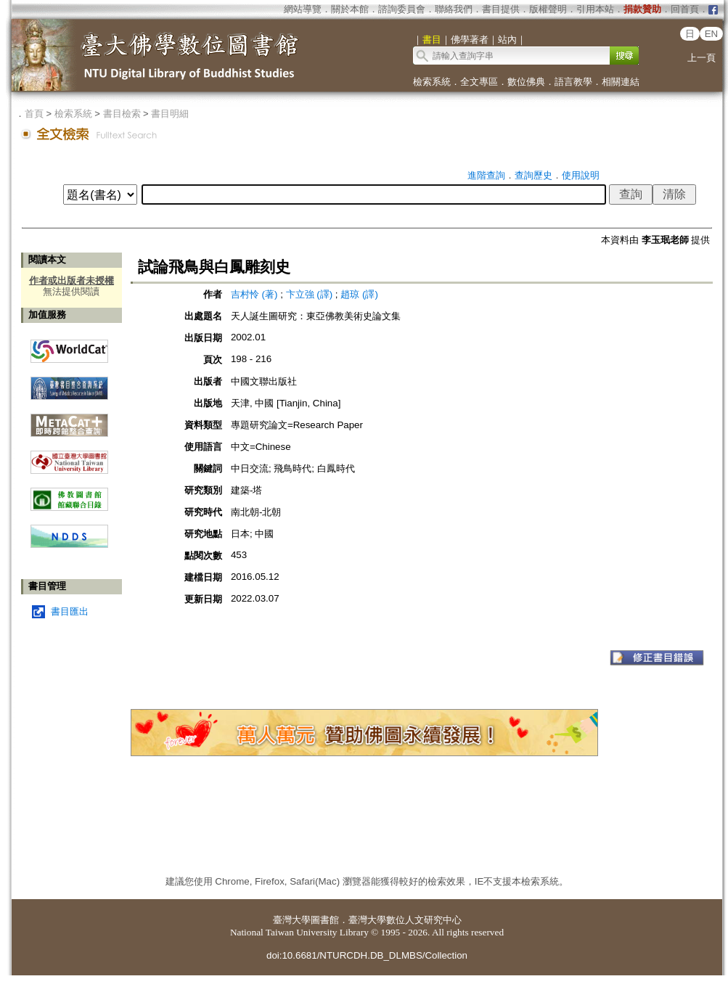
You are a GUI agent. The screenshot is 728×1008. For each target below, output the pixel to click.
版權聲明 (548, 9)
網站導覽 (303, 9)
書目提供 (501, 9)
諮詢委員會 (401, 9)
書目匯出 (70, 611)
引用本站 (595, 9)
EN (712, 33)
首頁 (34, 113)
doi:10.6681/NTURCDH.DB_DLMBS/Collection (366, 955)
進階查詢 (486, 175)
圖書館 (325, 919)
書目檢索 (122, 113)
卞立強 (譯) (309, 294)
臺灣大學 (292, 919)
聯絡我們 (454, 9)
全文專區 (479, 81)
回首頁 (685, 9)
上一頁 (701, 57)
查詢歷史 (533, 175)
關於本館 (350, 9)
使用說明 (581, 175)
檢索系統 (432, 81)
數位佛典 (526, 81)
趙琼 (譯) (359, 294)
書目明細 (170, 113)
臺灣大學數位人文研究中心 (405, 919)
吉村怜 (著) (254, 294)
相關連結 (620, 81)
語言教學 (573, 81)
